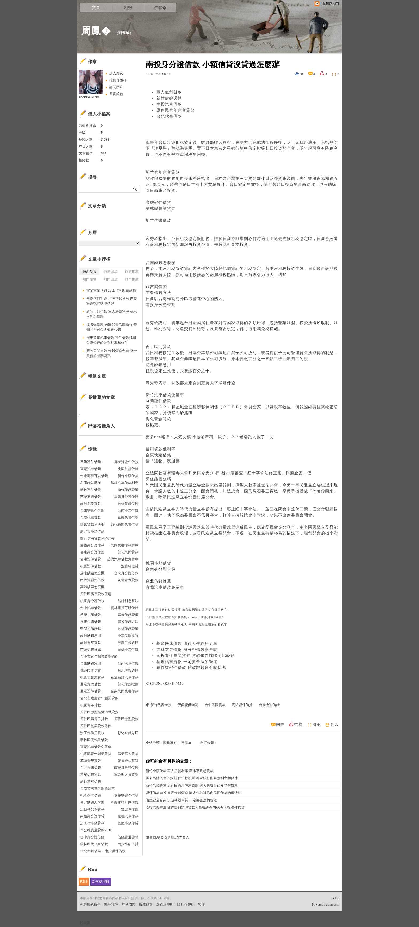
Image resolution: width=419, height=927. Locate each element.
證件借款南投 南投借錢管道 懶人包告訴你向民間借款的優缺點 (193, 793)
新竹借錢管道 (128, 490)
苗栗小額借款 (90, 615)
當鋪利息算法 (128, 601)
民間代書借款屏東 (124, 545)
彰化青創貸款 (158, 419)
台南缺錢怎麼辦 (161, 263)
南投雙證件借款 (92, 580)
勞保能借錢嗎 (158, 479)
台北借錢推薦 (158, 581)
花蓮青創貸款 (128, 580)
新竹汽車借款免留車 (165, 395)
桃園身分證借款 (92, 601)
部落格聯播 (100, 881)
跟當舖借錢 (156, 287)
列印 (335, 724)
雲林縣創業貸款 (161, 208)
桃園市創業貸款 (92, 677)
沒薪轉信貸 (129, 566)
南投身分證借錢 (126, 768)
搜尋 (135, 189)
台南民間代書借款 (124, 691)
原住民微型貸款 (126, 719)
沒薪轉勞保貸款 (92, 809)
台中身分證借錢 (92, 837)
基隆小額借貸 (128, 823)
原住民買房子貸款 (94, 719)
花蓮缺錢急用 (158, 365)
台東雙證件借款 (92, 511)
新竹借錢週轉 (169, 98)
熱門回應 (111, 279)
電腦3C (186, 743)
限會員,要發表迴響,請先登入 (167, 837)
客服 (201, 905)
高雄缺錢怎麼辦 (92, 587)
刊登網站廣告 (90, 905)
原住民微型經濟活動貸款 (99, 712)
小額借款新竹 (128, 636)
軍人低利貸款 (169, 92)
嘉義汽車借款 (128, 816)
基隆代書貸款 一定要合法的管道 (187, 662)
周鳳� (96, 30)
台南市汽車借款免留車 (97, 788)
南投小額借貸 (128, 844)
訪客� (160, 7)
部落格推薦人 (101, 426)
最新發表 (89, 271)
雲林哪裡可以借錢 (124, 608)
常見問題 (128, 905)
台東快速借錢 (158, 455)
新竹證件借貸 (90, 490)
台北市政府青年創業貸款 (99, 698)
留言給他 (116, 94)
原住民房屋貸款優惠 (95, 594)
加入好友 (116, 73)
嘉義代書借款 (128, 517)
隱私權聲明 (186, 905)
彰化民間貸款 (128, 552)
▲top (335, 898)
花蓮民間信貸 (90, 670)
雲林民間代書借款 (94, 844)
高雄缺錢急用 (90, 636)
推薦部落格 (118, 80)
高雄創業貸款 (90, 504)
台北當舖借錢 (90, 851)
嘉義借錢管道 (128, 615)
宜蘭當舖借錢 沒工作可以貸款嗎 (111, 290)
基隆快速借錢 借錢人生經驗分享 (187, 643)
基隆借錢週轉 (128, 643)
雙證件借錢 (129, 809)
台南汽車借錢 (128, 663)
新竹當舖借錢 (90, 781)
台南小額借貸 (128, 511)
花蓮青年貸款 (90, 761)
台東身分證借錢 (92, 552)
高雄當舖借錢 (128, 504)
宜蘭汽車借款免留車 (165, 587)
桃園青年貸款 (90, 705)
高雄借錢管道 (128, 629)
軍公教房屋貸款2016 (96, 830)
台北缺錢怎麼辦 (92, 802)
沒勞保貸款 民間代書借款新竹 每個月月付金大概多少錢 (111, 327)
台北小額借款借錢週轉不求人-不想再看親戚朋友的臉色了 (186, 624)
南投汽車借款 (169, 104)
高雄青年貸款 (90, 643)
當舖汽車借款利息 (124, 483)
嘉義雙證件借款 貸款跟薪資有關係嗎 (191, 667)
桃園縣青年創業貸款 (95, 754)
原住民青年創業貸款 (175, 110)
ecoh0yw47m (89, 97)
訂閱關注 (116, 87)
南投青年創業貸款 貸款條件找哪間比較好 (195, 655)
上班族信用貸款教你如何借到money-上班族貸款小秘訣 (184, 617)
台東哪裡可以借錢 (94, 476)
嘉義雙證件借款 (126, 795)
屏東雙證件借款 (126, 462)
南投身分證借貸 (92, 816)
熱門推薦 (132, 279)
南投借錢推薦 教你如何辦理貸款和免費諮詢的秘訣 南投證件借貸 (195, 807)
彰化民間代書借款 (124, 524)
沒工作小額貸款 (92, 823)
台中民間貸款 (158, 347)
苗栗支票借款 (90, 497)
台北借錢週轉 (128, 670)
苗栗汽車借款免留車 (122, 559)
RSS (83, 881)
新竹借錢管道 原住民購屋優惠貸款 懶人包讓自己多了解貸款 (192, 786)
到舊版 (124, 33)
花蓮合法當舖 (128, 761)
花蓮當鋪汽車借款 (124, 677)
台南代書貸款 (90, 517)
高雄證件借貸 (158, 202)
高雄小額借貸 (128, 649)
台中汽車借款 (90, 608)
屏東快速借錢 (90, 622)
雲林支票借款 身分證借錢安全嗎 (187, 649)
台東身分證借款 (126, 573)
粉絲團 (85, 923)
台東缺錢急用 (90, 663)
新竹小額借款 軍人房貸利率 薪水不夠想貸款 (180, 771)
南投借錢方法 (128, 622)
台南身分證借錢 (161, 569)
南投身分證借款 (161, 304)
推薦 (298, 724)
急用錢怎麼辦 (90, 483)
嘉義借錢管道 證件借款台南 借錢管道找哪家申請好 (111, 301)
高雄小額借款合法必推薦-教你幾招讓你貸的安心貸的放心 (186, 609)
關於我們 (111, 905)
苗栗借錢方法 (158, 292)
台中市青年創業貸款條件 (99, 656)
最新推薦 (132, 271)
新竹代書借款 (158, 220)
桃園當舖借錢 (128, 469)
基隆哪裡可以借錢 (124, 802)
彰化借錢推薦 (128, 684)
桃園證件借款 (90, 566)
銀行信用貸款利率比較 (97, 538)
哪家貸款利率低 (92, 524)
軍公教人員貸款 (126, 775)
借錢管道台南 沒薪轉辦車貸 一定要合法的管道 (181, 800)
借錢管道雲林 (128, 837)
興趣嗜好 (170, 743)
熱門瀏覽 (89, 279)
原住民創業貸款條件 (95, 726)
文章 (96, 7)
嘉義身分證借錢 (126, 497)
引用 (316, 724)
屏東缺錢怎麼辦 (92, 573)
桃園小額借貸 (158, 563)
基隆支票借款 (90, 684)
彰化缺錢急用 (128, 733)
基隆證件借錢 (90, 462)
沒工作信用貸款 (92, 733)
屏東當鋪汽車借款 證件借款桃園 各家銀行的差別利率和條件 (192, 778)
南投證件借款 (115, 851)
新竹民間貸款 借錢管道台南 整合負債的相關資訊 (111, 353)
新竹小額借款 (128, 476)
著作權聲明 (165, 905)
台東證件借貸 (90, 559)
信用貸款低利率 (161, 449)
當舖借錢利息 (90, 775)
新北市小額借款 (92, 531)
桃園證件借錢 (90, 795)
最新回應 (111, 271)
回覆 (280, 724)
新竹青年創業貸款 (163, 172)
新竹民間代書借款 (94, 740)
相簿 (128, 7)
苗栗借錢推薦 (90, 649)
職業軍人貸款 (128, 754)
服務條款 (146, 905)
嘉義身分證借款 (92, 545)
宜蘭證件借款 (158, 401)
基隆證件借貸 (90, 691)
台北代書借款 (169, 116)
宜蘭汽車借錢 (90, 469)
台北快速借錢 (90, 768)
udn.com (333, 904)
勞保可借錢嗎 (90, 629)
